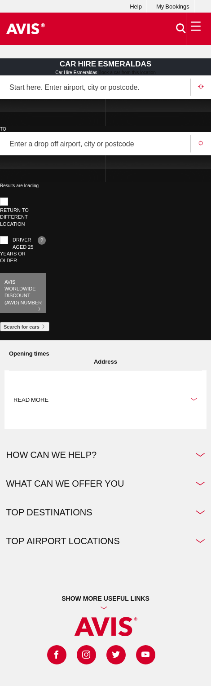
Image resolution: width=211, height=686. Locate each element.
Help (136, 6)
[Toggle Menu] (194, 29)
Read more (105, 399)
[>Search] (177, 29)
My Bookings (172, 6)
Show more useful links (105, 598)
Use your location (201, 87)
